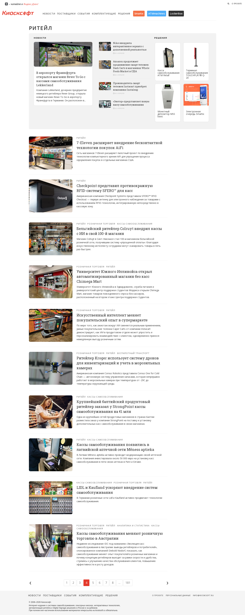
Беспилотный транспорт (133, 353)
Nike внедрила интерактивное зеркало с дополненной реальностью (130, 46)
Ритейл (81, 138)
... (119, 583)
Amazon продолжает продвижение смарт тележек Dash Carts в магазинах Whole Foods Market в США (131, 66)
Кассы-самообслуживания (134, 223)
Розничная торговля (101, 223)
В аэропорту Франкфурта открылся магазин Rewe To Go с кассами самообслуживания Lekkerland (60, 79)
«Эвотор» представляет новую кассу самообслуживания (131, 103)
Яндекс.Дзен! (30, 4)
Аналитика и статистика (133, 525)
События (84, 13)
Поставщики (66, 13)
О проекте (237, 3)
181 (127, 583)
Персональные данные (178, 595)
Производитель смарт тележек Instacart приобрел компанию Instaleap (130, 86)
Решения (124, 13)
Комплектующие (104, 13)
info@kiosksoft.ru (203, 595)
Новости (49, 13)
